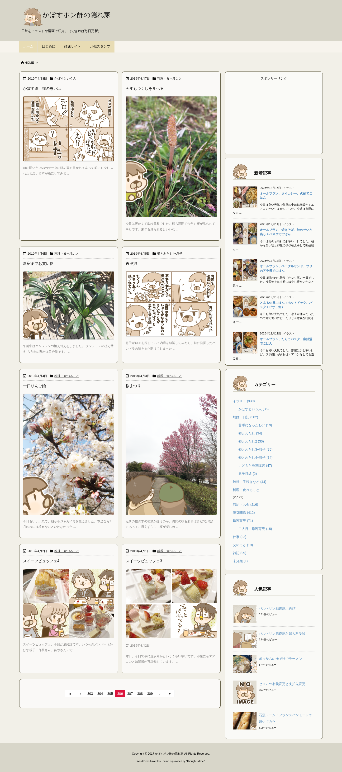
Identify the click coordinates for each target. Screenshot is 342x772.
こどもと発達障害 (255, 465)
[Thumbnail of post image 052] (171, 603)
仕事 (239, 537)
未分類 (240, 561)
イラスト (244, 401)
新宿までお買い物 (38, 264)
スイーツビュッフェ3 (144, 561)
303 (90, 694)
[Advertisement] (274, 115)
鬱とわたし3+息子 (255, 449)
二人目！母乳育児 (255, 529)
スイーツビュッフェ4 (41, 561)
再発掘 (131, 264)
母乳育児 (243, 521)
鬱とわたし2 (251, 441)
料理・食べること (169, 78)
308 (140, 694)
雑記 (239, 553)
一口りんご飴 (34, 386)
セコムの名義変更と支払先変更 (282, 684)
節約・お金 (245, 504)
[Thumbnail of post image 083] (68, 603)
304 (100, 694)
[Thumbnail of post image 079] (171, 454)
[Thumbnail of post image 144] (171, 157)
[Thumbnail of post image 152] (68, 305)
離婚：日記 (245, 417)
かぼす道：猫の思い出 (42, 88)
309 (150, 694)
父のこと (243, 545)
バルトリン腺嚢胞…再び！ (279, 608)
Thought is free (195, 761)
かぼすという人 (65, 78)
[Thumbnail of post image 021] (171, 304)
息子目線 (247, 474)
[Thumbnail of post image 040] (68, 454)
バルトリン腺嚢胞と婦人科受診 (282, 633)
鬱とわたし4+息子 (169, 253)
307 (130, 694)
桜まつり (133, 386)
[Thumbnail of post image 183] (68, 129)
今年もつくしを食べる (145, 88)
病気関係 (244, 513)
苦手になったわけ (255, 425)
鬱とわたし (250, 433)
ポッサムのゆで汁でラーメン (280, 659)
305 (110, 694)
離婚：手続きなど (249, 482)
